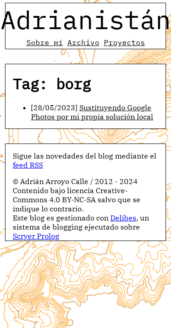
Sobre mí (44, 42)
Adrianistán (85, 19)
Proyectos (124, 42)
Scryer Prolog (36, 236)
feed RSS (28, 164)
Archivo (83, 42)
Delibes (123, 217)
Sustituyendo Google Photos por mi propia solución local (92, 112)
